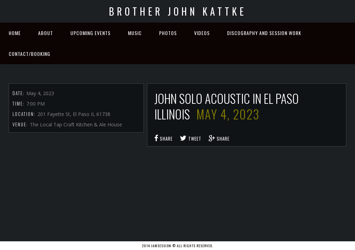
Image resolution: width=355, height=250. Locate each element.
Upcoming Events (90, 32)
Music (135, 32)
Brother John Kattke (177, 11)
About (45, 32)
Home (15, 32)
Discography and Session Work (264, 32)
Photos (168, 32)
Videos (202, 32)
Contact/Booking (29, 53)
